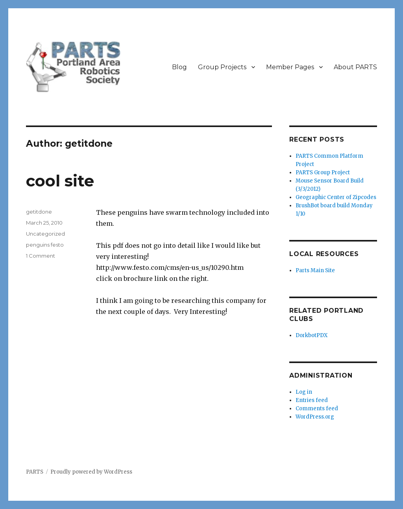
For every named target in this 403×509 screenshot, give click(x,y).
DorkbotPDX (311, 335)
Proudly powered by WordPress (91, 471)
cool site (60, 180)
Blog (179, 67)
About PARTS (355, 67)
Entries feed (312, 400)
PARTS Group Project (323, 172)
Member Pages (290, 67)
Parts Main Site (315, 270)
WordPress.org (315, 416)
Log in (304, 392)
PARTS (34, 471)
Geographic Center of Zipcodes (336, 197)
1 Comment (40, 256)
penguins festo (45, 245)
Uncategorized (45, 234)
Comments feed (317, 408)
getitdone (39, 211)
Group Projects (222, 67)
